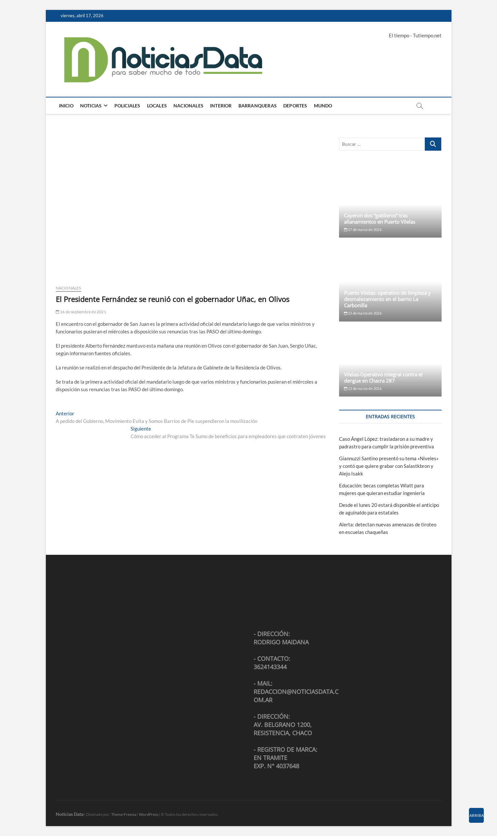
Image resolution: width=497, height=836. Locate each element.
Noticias (91, 105)
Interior (221, 105)
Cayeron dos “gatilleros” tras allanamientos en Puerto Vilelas (379, 218)
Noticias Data (69, 814)
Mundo (323, 105)
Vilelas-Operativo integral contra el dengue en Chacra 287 (383, 377)
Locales (157, 105)
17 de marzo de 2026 (363, 229)
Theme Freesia (123, 814)
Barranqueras (257, 105)
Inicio (66, 105)
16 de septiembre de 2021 (81, 311)
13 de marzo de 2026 (363, 313)
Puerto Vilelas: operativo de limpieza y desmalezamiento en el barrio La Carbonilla (387, 299)
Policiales (127, 105)
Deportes (295, 105)
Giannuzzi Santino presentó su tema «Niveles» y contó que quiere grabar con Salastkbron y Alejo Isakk (389, 465)
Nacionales (188, 105)
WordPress (148, 814)
